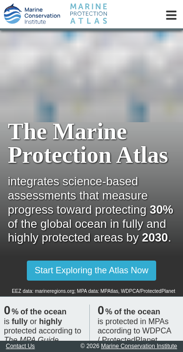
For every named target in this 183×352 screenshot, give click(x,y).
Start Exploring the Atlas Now (91, 270)
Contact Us (20, 346)
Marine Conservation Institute (139, 346)
